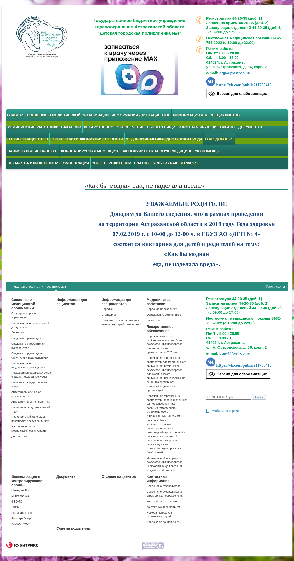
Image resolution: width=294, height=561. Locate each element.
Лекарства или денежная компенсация (48, 163)
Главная (16, 115)
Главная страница (26, 286)
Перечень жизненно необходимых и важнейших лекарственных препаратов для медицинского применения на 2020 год (164, 344)
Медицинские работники (33, 127)
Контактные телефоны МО (164, 506)
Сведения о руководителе (28, 338)
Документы (250, 127)
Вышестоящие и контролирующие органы (191, 127)
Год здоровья (55, 286)
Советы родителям (112, 163)
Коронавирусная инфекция (89, 151)
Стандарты (109, 314)
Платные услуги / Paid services (165, 163)
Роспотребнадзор (22, 518)
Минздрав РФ (20, 490)
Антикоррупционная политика (30, 401)
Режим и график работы (162, 501)
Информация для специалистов (206, 115)
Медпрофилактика (145, 139)
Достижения (19, 436)
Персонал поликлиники (162, 309)
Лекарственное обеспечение (114, 127)
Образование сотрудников (164, 314)
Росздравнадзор (22, 512)
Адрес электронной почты (164, 521)
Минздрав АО (20, 495)
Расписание (154, 320)
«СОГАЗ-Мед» (20, 523)
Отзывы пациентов (27, 139)
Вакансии (71, 127)
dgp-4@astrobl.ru (235, 73)
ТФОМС (16, 507)
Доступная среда (184, 139)
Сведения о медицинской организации (68, 115)
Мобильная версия (225, 411)
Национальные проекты (32, 151)
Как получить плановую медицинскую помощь (170, 151)
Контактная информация (77, 139)
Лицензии (17, 332)
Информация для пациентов (140, 115)
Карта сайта (275, 286)
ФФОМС (16, 501)
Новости (114, 139)
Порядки (107, 309)
